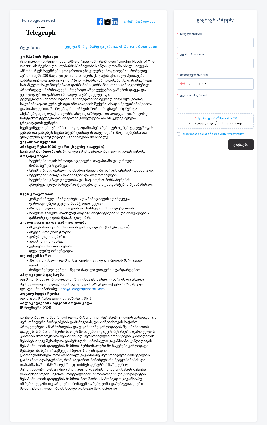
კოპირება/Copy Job (139, 21)
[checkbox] (179, 134)
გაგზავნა (241, 144)
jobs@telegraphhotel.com (82, 288)
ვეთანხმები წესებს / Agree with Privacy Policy (213, 134)
